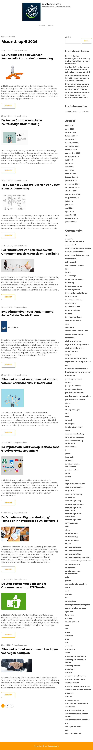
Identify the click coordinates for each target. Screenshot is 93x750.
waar (67, 632)
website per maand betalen (78, 690)
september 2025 (72, 153)
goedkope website (73, 379)
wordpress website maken (77, 720)
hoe (67, 413)
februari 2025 (71, 177)
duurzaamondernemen (76, 358)
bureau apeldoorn (73, 317)
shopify (68, 594)
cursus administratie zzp (76, 331)
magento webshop (74, 494)
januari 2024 (71, 222)
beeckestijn (70, 276)
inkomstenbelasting (74, 434)
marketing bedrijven (74, 504)
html (67, 417)
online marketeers (73, 550)
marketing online (73, 519)
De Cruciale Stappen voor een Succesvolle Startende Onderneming (28, 57)
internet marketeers (74, 437)
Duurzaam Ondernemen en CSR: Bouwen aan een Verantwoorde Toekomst (77, 95)
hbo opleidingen (72, 410)
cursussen (70, 338)
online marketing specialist (77, 557)
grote (67, 403)
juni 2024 (69, 204)
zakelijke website (73, 726)
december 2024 (72, 184)
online (68, 544)
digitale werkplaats (74, 348)
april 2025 (69, 170)
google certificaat (73, 389)
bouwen (69, 313)
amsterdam (70, 258)
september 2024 (72, 194)
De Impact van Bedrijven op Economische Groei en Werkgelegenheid (21, 457)
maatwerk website (74, 487)
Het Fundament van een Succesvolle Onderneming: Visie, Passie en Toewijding (28, 253)
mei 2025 (69, 167)
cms (67, 324)
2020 (67, 235)
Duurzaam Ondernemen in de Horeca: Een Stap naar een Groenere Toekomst (77, 86)
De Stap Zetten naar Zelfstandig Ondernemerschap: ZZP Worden (25, 600)
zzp (66, 730)
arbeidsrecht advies (74, 265)
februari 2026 (71, 136)
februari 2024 (71, 218)
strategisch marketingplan (77, 604)
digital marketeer (73, 341)
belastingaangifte (73, 286)
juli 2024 (69, 201)
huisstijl (68, 420)
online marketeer (73, 547)
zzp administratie (73, 733)
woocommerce (72, 700)
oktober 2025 (71, 149)
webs (67, 653)
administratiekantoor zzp (77, 255)
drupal (68, 355)
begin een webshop (74, 279)
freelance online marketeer (78, 372)
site (67, 598)
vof (66, 629)
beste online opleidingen (76, 293)
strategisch (70, 601)
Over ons (42, 25)
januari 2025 (71, 180)
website (69, 672)
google (68, 382)
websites (69, 693)
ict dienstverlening (74, 427)
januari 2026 (71, 139)
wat (67, 639)
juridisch (69, 460)
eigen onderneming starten (78, 362)
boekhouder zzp (72, 307)
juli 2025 (69, 160)
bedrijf (68, 272)
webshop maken (72, 665)
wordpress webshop (74, 710)
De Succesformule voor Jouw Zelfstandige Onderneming (22, 122)
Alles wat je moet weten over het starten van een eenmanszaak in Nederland (25, 386)
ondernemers (71, 533)
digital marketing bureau (77, 344)
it (65, 450)
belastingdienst (72, 289)
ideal (67, 430)
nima (67, 530)
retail (67, 587)
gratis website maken (75, 399)
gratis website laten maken (78, 396)
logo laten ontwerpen (75, 483)
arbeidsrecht (71, 262)
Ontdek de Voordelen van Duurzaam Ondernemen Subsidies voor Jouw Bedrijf (78, 69)
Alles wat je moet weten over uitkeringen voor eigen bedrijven (25, 665)
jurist (67, 473)
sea (66, 591)
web (67, 642)
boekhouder (70, 303)
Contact (51, 25)
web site (69, 646)
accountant (70, 245)
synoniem (69, 611)
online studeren (72, 564)
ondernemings (72, 540)
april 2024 (69, 211)
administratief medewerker (78, 248)
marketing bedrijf (73, 501)
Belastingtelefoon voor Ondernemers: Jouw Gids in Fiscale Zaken (29, 317)
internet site (70, 447)
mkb (67, 526)
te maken (69, 615)
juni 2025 (69, 163)
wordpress (70, 707)
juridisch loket (71, 470)
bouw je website (72, 310)
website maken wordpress (77, 686)
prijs (67, 577)
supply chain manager (75, 608)
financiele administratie (76, 368)
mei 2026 (69, 125)
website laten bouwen (75, 676)
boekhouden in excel (74, 300)
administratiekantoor (75, 252)
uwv (67, 625)
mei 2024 (69, 208)
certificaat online (73, 320)
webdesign (70, 649)
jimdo (67, 453)
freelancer (70, 375)
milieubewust (71, 523)
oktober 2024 (71, 191)
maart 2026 (70, 132)
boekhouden (71, 296)
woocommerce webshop (76, 703)
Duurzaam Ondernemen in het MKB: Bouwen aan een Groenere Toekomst (77, 78)
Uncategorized (72, 622)
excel (67, 365)
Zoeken (68, 37)
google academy (73, 386)
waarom (69, 635)
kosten (68, 477)
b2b (67, 269)
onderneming (71, 537)
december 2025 (72, 143)
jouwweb (69, 457)
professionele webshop (76, 584)
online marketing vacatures (78, 561)
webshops (70, 669)
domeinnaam (71, 351)
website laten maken (75, 679)
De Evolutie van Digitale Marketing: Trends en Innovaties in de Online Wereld (27, 531)
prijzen (68, 580)
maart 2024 (70, 215)
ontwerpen (70, 568)
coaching (69, 327)
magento (69, 490)
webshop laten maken (75, 656)
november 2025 (72, 146)
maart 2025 (70, 174)
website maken (72, 683)
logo (67, 480)
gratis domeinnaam (74, 393)
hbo (67, 406)
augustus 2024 (72, 198)
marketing (70, 497)
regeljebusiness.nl (51, 4)
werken (68, 696)
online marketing (73, 554)
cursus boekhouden (74, 334)
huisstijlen (70, 423)
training (69, 618)
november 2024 (72, 187)
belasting (69, 283)
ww (66, 723)
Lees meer (8, 106)
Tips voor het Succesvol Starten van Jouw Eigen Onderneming (27, 186)
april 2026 (69, 129)
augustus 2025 (72, 156)
